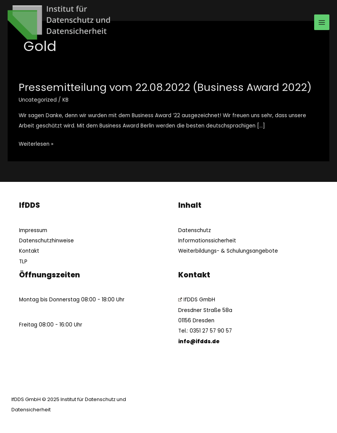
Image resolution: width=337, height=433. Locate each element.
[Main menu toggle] (322, 22)
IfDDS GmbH (196, 299)
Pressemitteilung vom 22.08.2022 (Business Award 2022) (165, 87)
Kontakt (29, 251)
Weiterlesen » (36, 143)
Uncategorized (38, 99)
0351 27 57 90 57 (211, 330)
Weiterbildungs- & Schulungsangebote (228, 251)
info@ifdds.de (199, 341)
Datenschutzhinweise (46, 240)
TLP (23, 261)
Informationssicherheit (207, 240)
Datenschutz (194, 230)
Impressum (33, 230)
